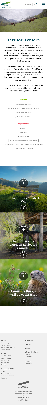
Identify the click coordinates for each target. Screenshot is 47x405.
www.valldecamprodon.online (23, 393)
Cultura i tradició (6, 358)
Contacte (27, 354)
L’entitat (3, 371)
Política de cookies (23, 400)
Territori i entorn (6, 345)
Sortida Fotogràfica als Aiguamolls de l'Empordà (23, 108)
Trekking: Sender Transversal (23, 148)
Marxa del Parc (23, 132)
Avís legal (23, 399)
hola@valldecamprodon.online (23, 392)
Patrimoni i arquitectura (8, 347)
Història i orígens (6, 343)
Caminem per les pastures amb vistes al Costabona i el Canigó (23, 144)
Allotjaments (5, 362)
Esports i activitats (6, 356)
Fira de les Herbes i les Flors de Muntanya (23, 140)
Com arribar (28, 356)
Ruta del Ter (23, 128)
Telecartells (28, 363)
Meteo (27, 359)
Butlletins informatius (7, 376)
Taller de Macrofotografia (23, 104)
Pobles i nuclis (5, 349)
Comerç (3, 365)
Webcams (28, 361)
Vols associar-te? (6, 373)
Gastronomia (5, 360)
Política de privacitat (23, 397)
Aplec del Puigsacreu (23, 116)
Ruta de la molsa (23, 136)
